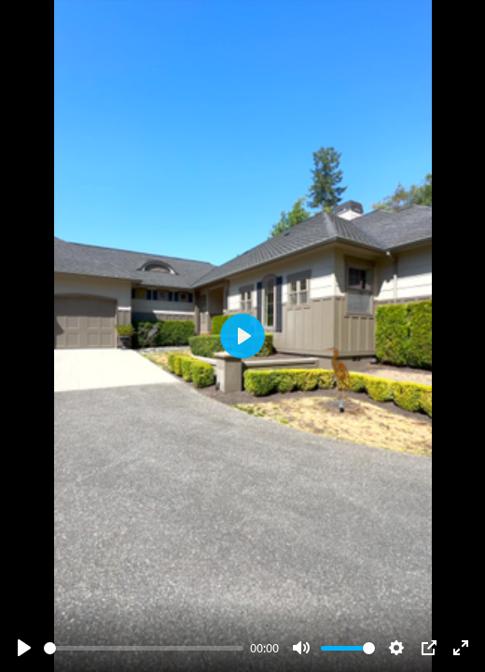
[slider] (143, 648)
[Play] (24, 648)
